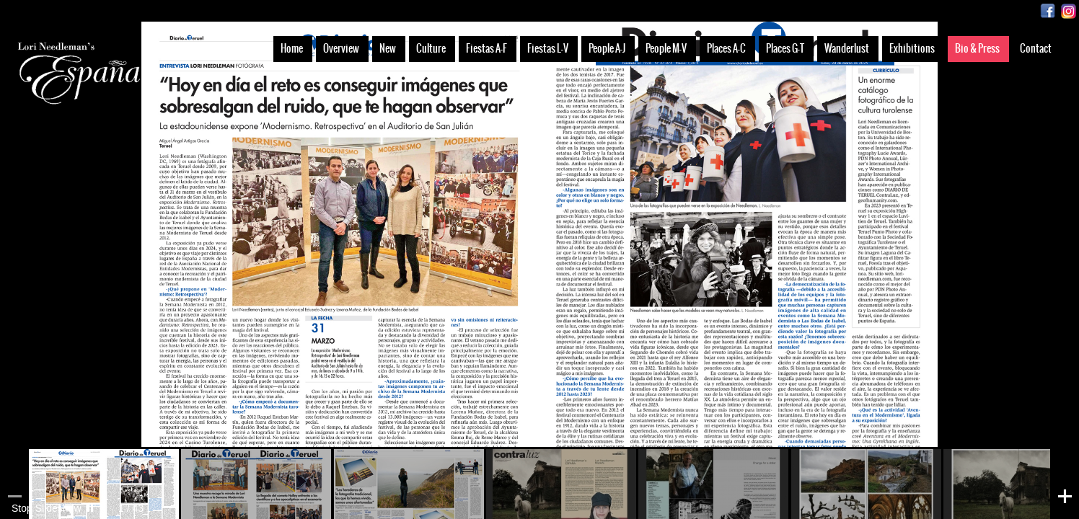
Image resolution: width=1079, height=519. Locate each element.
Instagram (1068, 11)
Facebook (1047, 11)
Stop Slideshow (47, 508)
